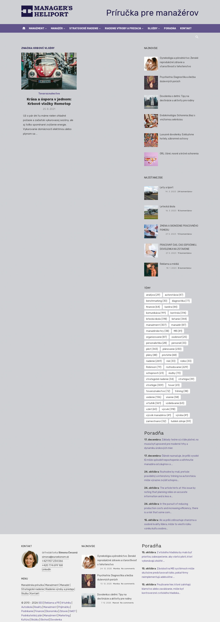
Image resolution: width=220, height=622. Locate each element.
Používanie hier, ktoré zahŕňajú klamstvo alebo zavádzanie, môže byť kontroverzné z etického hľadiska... (166, 588)
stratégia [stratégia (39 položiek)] (187, 379)
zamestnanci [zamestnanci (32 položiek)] (156, 421)
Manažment (36, 28)
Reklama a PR (51, 602)
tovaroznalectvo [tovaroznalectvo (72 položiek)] (158, 391)
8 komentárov (185, 268)
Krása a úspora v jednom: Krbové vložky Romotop (48, 101)
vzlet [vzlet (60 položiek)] (151, 409)
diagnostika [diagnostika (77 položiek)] (181, 300)
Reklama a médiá (169, 264)
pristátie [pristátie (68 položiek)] (169, 355)
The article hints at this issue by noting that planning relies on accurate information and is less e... (170, 492)
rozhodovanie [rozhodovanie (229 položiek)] (177, 367)
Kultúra (25, 619)
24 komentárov (185, 191)
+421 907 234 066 (51, 561)
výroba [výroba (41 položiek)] (182, 415)
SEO (40, 602)
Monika (116, 568)
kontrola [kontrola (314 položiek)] (178, 313)
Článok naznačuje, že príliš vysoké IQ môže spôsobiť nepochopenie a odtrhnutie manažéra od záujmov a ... (171, 460)
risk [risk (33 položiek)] (171, 361)
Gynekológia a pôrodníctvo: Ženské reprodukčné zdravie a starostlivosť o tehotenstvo (179, 62)
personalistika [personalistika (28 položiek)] (156, 343)
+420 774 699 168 (51, 565)
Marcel (116, 603)
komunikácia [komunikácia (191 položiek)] (156, 313)
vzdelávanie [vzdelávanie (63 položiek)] (175, 403)
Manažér (57, 28)
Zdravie (63, 611)
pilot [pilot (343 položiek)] (152, 349)
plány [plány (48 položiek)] (151, 355)
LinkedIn (45, 569)
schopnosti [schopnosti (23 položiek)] (155, 373)
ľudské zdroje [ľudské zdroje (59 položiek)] (181, 421)
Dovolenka (55, 619)
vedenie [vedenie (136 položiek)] (153, 397)
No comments (128, 568)
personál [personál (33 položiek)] (179, 343)
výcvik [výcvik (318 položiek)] (169, 409)
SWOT (72, 611)
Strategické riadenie (83, 28)
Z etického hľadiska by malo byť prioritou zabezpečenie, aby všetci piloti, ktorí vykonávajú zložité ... (167, 556)
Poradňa (170, 28)
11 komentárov (185, 253)
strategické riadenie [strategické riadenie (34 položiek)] (160, 379)
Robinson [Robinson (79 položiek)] (154, 367)
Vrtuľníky (65, 602)
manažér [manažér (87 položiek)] (179, 325)
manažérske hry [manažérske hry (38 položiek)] (157, 331)
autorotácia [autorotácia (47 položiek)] (174, 294)
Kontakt (186, 28)
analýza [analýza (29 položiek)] (153, 294)
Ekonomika (51, 611)
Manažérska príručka (32, 585)
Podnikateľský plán (31, 615)
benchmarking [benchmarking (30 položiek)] (156, 300)
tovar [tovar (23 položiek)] (174, 385)
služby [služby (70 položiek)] (175, 373)
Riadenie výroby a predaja (123, 28)
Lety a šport (167, 187)
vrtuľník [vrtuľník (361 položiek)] (153, 403)
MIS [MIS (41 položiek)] (178, 331)
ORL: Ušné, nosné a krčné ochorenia (179, 153)
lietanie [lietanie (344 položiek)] (179, 319)
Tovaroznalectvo (48, 93)
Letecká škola (167, 206)
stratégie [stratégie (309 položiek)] (155, 385)
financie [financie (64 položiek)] (153, 306)
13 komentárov (185, 234)
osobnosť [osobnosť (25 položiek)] (179, 337)
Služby (152, 28)
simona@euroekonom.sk (54, 556)
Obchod (44, 619)
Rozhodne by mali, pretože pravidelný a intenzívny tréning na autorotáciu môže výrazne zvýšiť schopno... (170, 476)
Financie (38, 611)
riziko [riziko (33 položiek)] (186, 361)
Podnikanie (27, 611)
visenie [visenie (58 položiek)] (172, 397)
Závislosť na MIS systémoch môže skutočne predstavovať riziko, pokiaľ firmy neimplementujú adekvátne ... (168, 573)
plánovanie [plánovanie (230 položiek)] (172, 349)
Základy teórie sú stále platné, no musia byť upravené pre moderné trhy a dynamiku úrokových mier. (171, 444)
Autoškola (26, 607)
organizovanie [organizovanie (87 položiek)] (156, 337)
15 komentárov (185, 210)
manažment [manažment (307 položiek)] (156, 325)
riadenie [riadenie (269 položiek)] (154, 361)
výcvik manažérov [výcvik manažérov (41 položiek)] (158, 415)
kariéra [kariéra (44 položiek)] (171, 306)
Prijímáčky (63, 607)
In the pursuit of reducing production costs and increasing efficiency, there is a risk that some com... (171, 508)
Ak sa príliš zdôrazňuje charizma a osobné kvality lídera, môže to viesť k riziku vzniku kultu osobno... (171, 524)
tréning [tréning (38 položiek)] (182, 391)
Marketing (63, 615)
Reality (37, 607)
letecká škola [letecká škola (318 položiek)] (156, 319)
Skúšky (34, 619)
